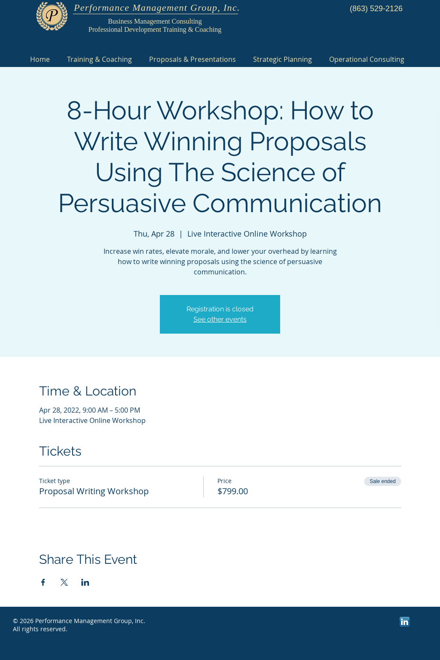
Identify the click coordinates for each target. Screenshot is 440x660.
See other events (220, 319)
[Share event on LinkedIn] (85, 582)
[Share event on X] (64, 582)
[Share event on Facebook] (43, 582)
